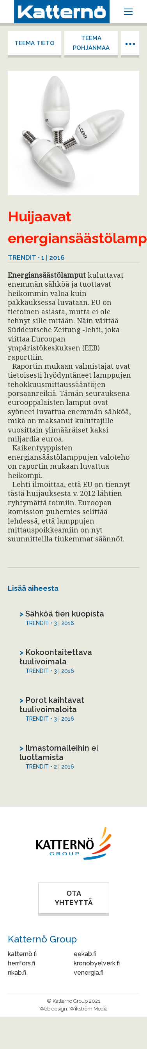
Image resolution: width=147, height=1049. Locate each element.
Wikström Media (88, 1009)
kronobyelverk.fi (97, 963)
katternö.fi (22, 954)
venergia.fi (88, 972)
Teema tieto (34, 43)
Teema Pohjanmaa (91, 43)
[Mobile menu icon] (128, 11)
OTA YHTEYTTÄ (74, 898)
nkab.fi (17, 972)
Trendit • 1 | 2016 (36, 257)
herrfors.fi (21, 963)
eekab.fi (85, 954)
